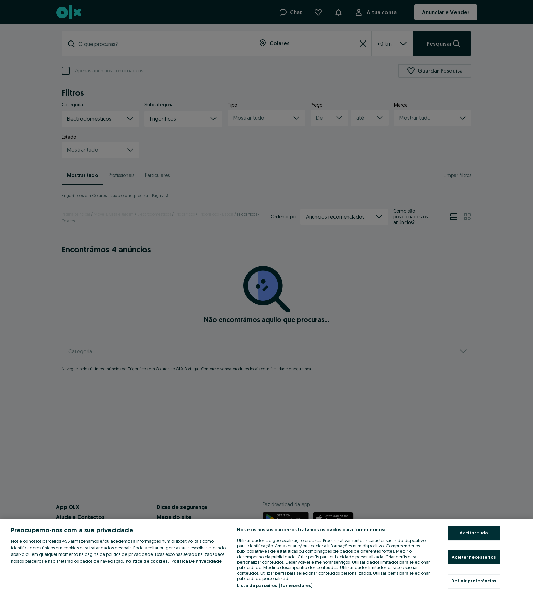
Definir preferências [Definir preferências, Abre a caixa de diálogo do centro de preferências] (474, 580)
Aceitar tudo (474, 532)
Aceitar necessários (474, 557)
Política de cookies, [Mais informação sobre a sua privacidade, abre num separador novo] (148, 561)
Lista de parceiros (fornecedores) (274, 585)
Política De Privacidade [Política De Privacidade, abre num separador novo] (196, 561)
